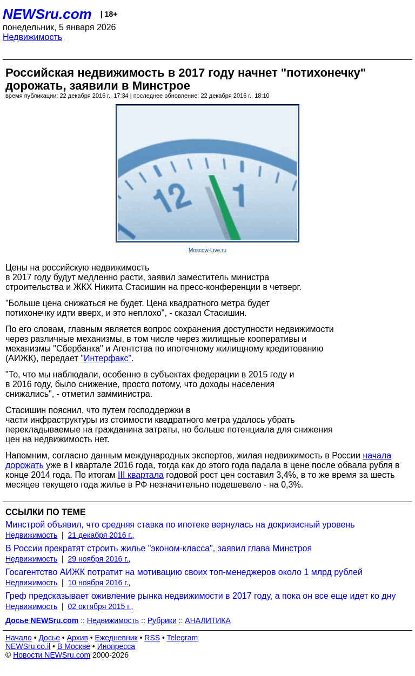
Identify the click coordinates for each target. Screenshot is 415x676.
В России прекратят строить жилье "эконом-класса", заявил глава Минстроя (158, 548)
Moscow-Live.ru (207, 250)
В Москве (73, 646)
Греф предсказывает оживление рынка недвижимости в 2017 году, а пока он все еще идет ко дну (200, 595)
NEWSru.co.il (27, 646)
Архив (77, 637)
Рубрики (162, 620)
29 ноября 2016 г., (99, 559)
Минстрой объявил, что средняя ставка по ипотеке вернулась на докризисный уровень (180, 524)
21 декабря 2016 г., (101, 535)
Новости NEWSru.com (51, 655)
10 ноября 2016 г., (99, 582)
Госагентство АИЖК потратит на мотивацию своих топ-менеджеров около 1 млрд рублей (184, 572)
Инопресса (116, 646)
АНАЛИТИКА (207, 620)
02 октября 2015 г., (100, 606)
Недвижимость (32, 37)
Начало (18, 637)
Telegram (182, 637)
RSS (152, 637)
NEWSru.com (47, 14)
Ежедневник (116, 637)
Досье (49, 637)
